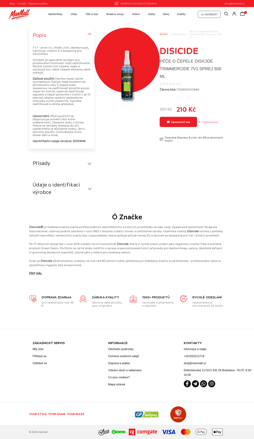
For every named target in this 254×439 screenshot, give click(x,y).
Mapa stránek (116, 384)
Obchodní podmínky (120, 349)
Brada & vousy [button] (112, 14)
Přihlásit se (39, 356)
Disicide (179, 50)
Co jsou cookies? (119, 377)
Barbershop (179, 34)
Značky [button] (178, 14)
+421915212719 (194, 356)
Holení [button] (133, 14)
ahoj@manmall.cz (234, 3)
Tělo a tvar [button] (89, 14)
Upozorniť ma (178, 122)
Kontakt (21, 3)
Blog (12, 3)
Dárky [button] (148, 14)
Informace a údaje (195, 349)
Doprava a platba (37, 3)
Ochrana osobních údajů (123, 356)
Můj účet (38, 349)
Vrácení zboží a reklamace (124, 370)
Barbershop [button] (52, 14)
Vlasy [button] (71, 14)
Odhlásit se (40, 363)
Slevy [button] (163, 14)
